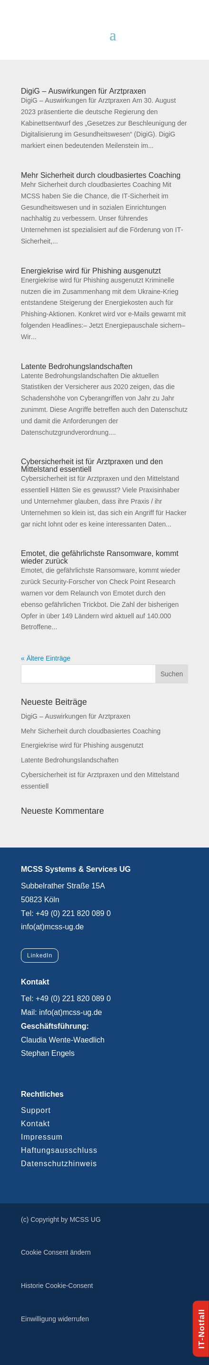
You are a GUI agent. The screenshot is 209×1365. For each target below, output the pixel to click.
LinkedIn (39, 955)
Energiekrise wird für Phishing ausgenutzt (91, 271)
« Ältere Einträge (45, 658)
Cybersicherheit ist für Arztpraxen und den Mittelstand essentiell (92, 465)
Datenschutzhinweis (59, 1164)
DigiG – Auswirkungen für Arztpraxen (83, 91)
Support (36, 1110)
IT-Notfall (201, 1329)
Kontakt (35, 1124)
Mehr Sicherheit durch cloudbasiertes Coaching (100, 175)
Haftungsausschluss (59, 1150)
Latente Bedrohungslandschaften (77, 366)
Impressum (42, 1137)
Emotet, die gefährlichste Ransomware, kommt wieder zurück (100, 557)
